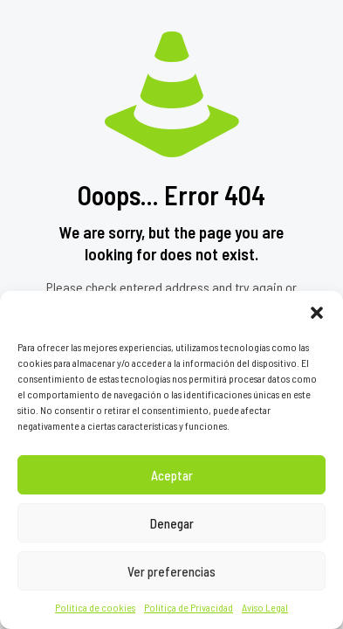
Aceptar (172, 475)
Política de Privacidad (188, 607)
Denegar (172, 523)
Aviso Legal (265, 607)
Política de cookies (95, 607)
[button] (317, 312)
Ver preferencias (171, 571)
